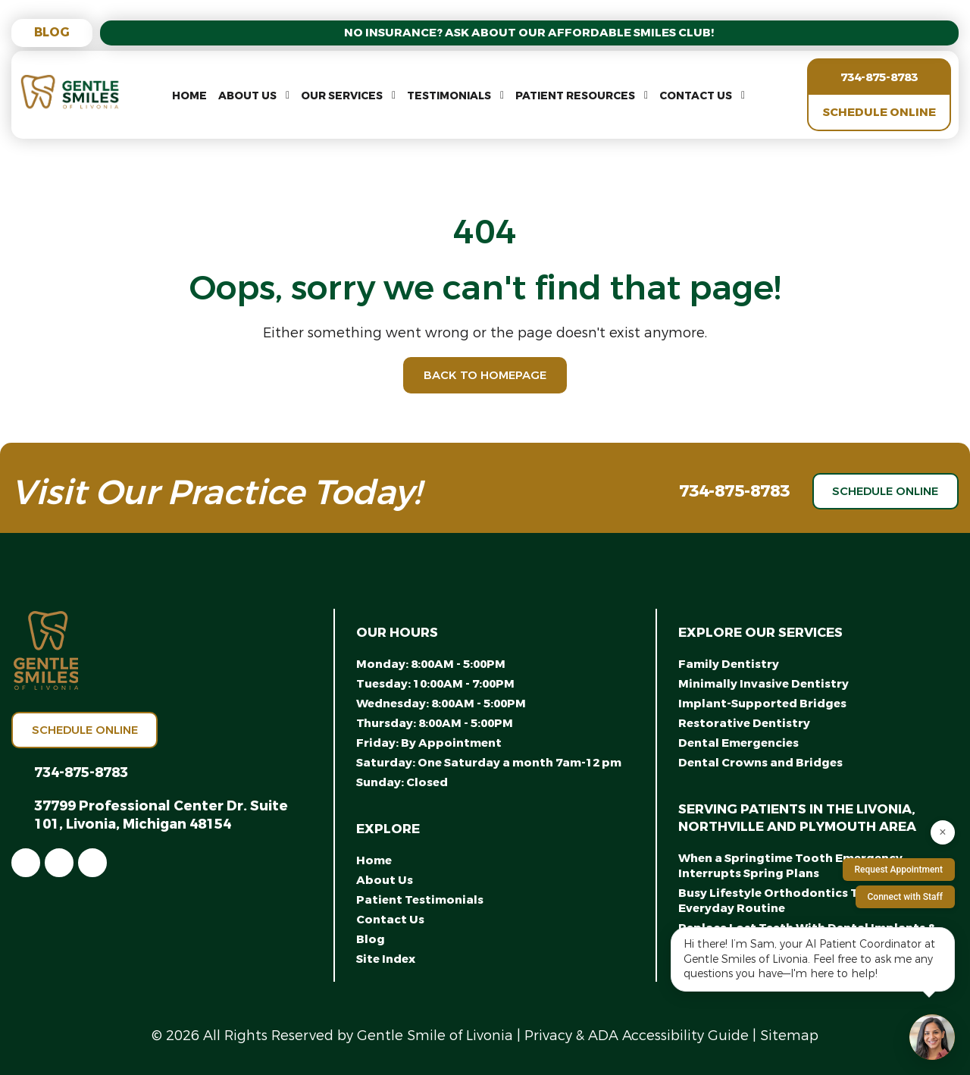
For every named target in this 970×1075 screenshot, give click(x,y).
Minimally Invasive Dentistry (763, 683)
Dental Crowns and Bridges (760, 762)
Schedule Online (879, 112)
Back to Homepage (485, 375)
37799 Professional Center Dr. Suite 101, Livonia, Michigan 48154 (161, 815)
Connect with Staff (905, 897)
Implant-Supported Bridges (762, 703)
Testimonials (449, 96)
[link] (25, 862)
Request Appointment (899, 869)
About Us (247, 96)
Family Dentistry (728, 664)
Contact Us (695, 96)
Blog (52, 32)
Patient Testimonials (419, 899)
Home (189, 96)
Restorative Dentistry (744, 723)
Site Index (385, 959)
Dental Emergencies (738, 743)
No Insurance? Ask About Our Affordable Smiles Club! (530, 32)
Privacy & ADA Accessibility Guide (636, 1035)
